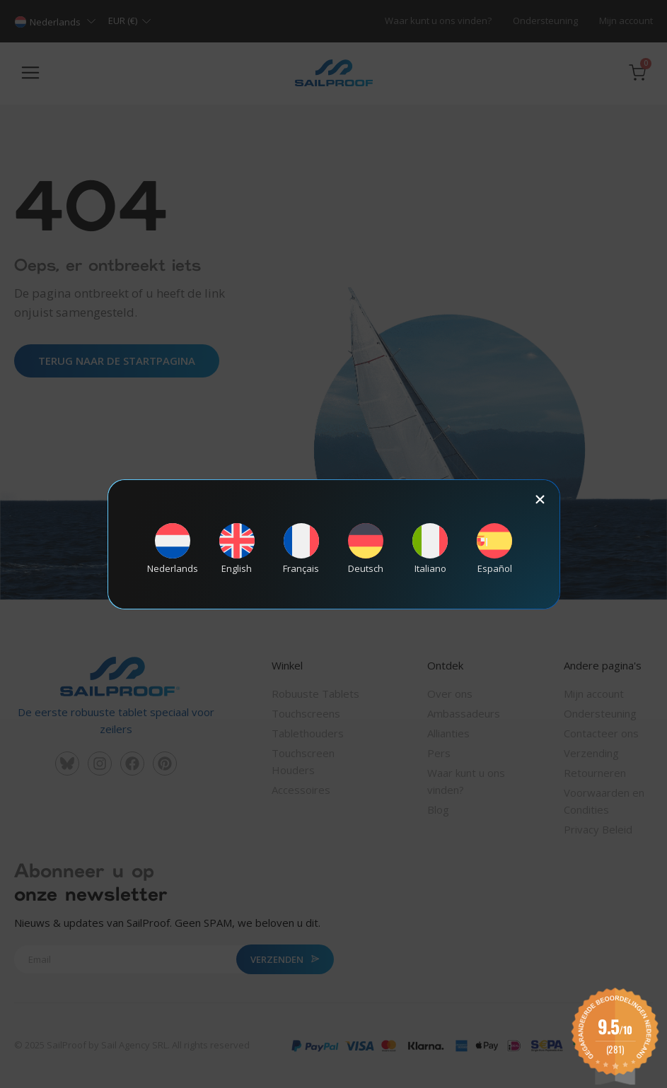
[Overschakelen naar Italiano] (430, 548)
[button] (540, 499)
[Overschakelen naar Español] (494, 548)
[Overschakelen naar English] (237, 548)
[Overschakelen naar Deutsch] (365, 548)
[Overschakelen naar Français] (301, 548)
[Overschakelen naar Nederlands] (172, 548)
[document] (333, 544)
